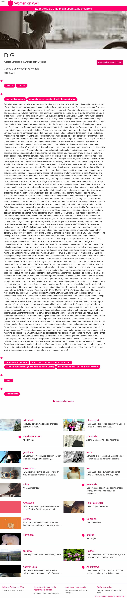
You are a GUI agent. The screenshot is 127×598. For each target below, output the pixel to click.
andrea (90, 534)
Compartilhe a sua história (109, 62)
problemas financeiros (16, 362)
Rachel (90, 550)
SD (88, 468)
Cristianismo (12, 394)
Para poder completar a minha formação (51, 362)
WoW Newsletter (104, 587)
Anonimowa (93, 566)
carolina (27, 550)
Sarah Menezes (31, 436)
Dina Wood (92, 420)
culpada (21, 86)
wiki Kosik (28, 420)
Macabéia (91, 436)
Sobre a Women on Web (13, 587)
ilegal (8, 380)
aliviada (9, 86)
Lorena (27, 518)
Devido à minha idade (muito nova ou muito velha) (30, 367)
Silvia (26, 484)
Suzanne (91, 518)
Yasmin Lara (30, 566)
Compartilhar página (63, 401)
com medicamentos (15, 99)
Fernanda (91, 484)
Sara (89, 452)
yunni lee (28, 452)
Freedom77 (29, 468)
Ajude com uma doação (75, 587)
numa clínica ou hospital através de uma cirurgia (52, 99)
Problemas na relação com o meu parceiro (78, 367)
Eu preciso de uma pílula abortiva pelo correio (63, 8)
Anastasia (28, 502)
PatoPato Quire (95, 502)
